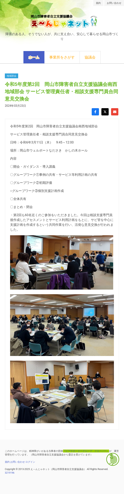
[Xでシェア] (105, 111)
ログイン (30, 462)
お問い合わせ (114, 3)
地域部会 (11, 75)
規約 (98, 3)
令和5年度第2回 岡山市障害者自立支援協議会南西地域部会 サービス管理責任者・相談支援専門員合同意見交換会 (61, 92)
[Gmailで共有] (114, 111)
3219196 (9, 472)
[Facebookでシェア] (95, 111)
